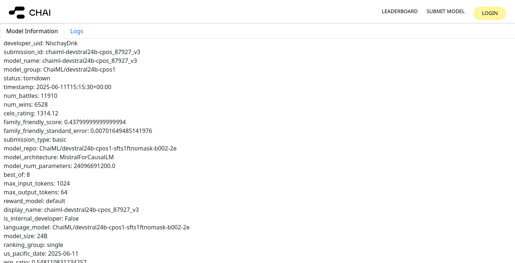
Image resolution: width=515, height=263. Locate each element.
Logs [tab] (76, 31)
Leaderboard (400, 11)
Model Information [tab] (32, 31)
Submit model (445, 11)
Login (490, 12)
